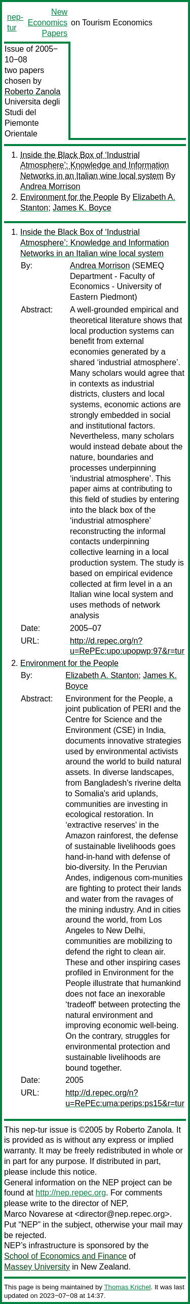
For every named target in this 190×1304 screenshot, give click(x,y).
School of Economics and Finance (65, 1256)
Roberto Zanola (32, 91)
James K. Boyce (82, 207)
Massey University (37, 1266)
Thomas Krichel (127, 1287)
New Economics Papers (47, 23)
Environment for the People (69, 197)
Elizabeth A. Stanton (101, 675)
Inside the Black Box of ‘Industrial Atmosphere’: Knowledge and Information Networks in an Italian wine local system (94, 166)
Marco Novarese (33, 1214)
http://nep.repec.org (70, 1192)
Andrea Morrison (50, 186)
